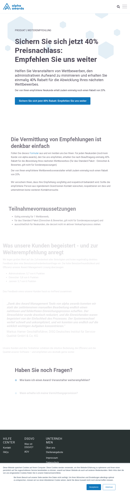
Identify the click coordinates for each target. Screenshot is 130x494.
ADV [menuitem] (26, 451)
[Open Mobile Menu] (124, 6)
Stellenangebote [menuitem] (54, 452)
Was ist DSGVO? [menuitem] (28, 446)
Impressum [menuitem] (52, 457)
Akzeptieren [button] (93, 487)
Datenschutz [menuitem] (52, 462)
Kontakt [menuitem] (7, 447)
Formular (26, 153)
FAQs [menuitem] (6, 452)
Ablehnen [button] (109, 487)
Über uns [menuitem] (50, 447)
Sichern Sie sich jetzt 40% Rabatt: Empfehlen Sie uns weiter (52, 101)
